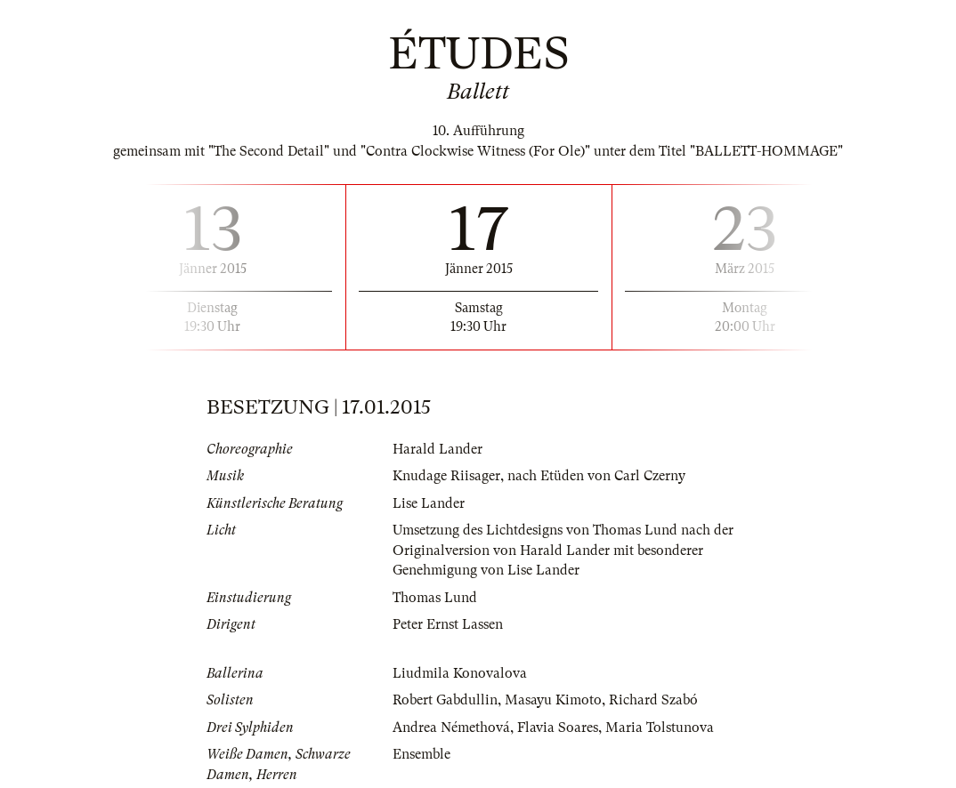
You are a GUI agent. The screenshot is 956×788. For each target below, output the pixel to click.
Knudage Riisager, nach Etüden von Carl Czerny (539, 476)
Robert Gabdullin (445, 700)
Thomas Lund (435, 598)
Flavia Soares (557, 728)
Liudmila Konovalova (460, 673)
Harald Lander (437, 449)
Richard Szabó (653, 700)
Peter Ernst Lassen (448, 624)
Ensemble (421, 754)
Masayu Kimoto (553, 700)
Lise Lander (429, 503)
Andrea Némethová (451, 728)
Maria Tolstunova (659, 728)
